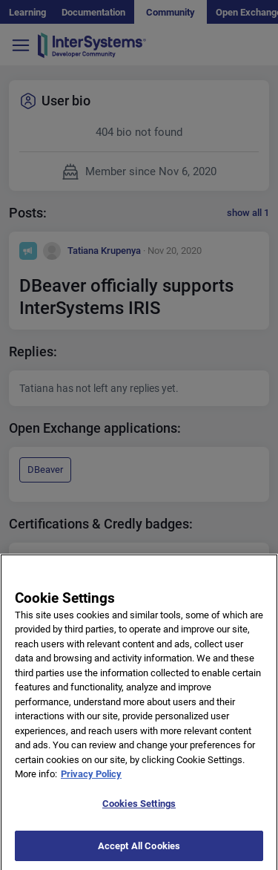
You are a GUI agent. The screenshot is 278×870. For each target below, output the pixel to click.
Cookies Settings (139, 813)
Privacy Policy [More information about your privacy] (91, 783)
